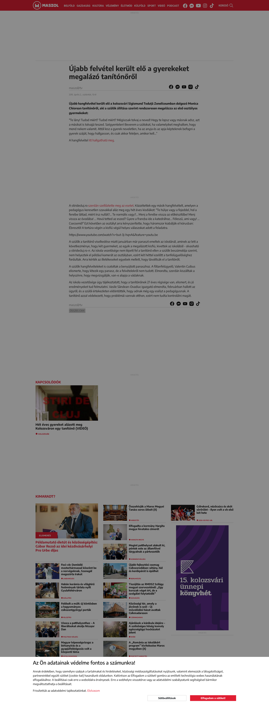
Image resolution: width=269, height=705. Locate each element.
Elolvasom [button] (93, 690)
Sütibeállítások (167, 698)
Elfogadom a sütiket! (213, 698)
